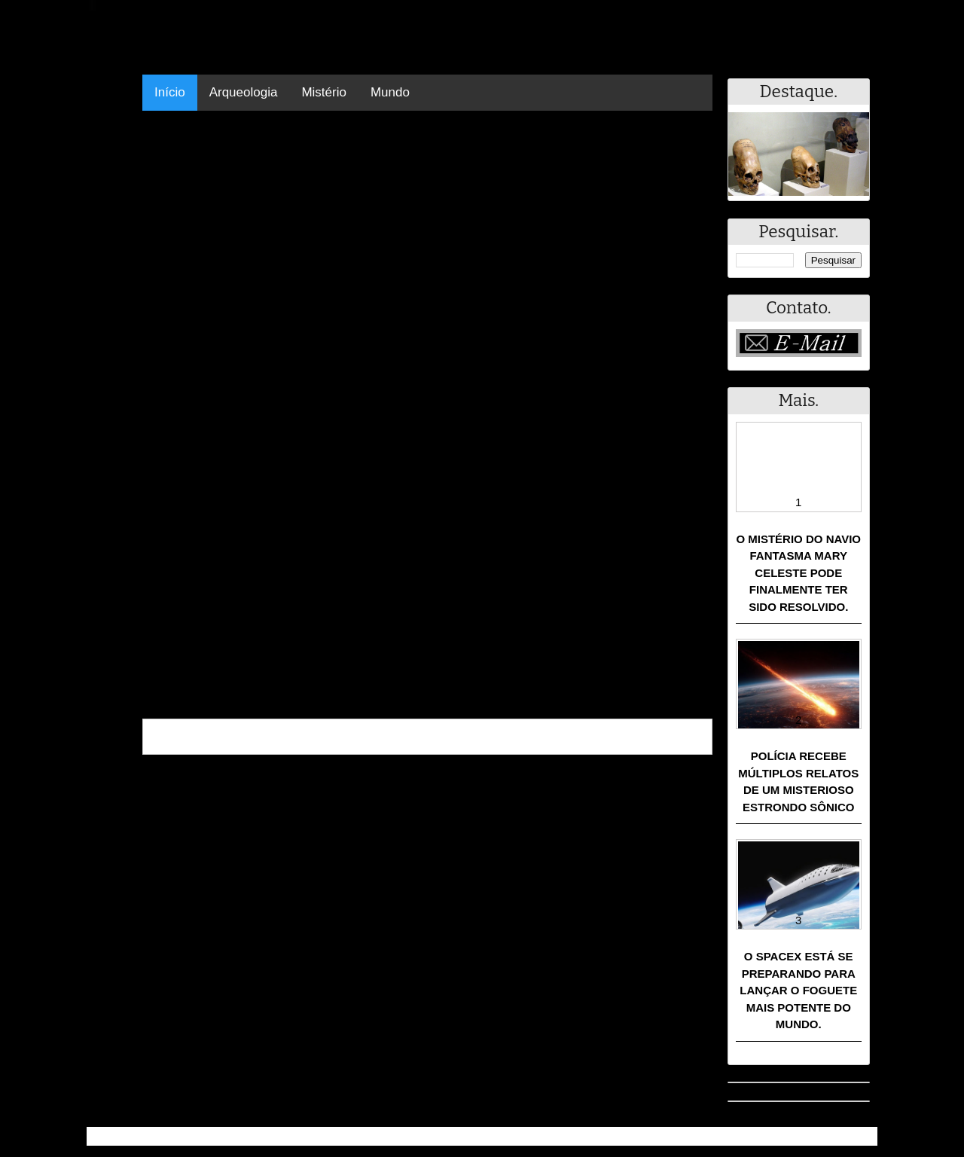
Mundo (390, 92)
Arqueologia (243, 92)
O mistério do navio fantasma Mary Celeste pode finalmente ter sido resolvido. (798, 573)
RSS (858, 1136)
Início (169, 92)
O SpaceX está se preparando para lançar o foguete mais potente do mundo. (798, 990)
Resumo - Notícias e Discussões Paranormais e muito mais (254, 1136)
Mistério (323, 92)
